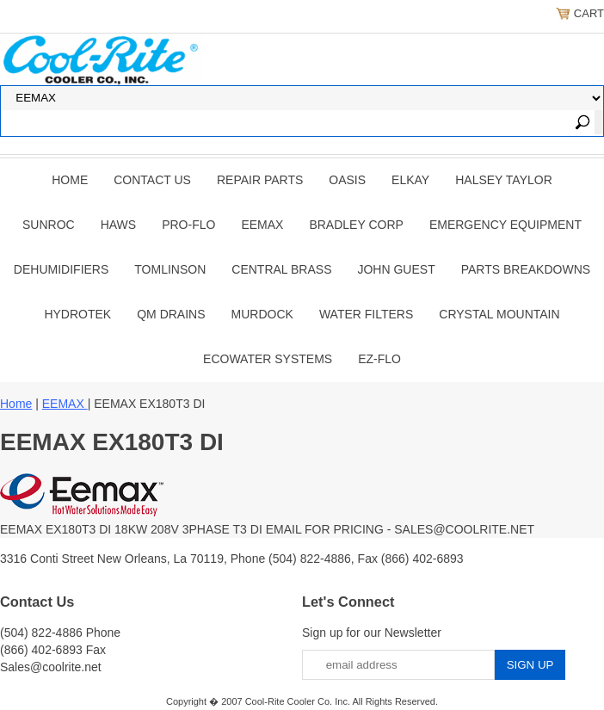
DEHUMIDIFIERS (61, 269)
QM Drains (171, 314)
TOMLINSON (170, 269)
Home (70, 180)
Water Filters (366, 314)
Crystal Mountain (499, 314)
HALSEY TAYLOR (503, 180)
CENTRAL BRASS (281, 269)
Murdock (262, 314)
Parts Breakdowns (525, 269)
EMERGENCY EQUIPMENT (505, 225)
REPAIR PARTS (260, 180)
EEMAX (262, 225)
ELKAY (410, 180)
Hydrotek (77, 314)
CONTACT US (152, 180)
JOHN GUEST (396, 269)
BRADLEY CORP (356, 225)
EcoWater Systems (267, 359)
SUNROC (48, 225)
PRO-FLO (188, 225)
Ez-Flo (379, 359)
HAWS (118, 225)
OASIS (347, 180)
